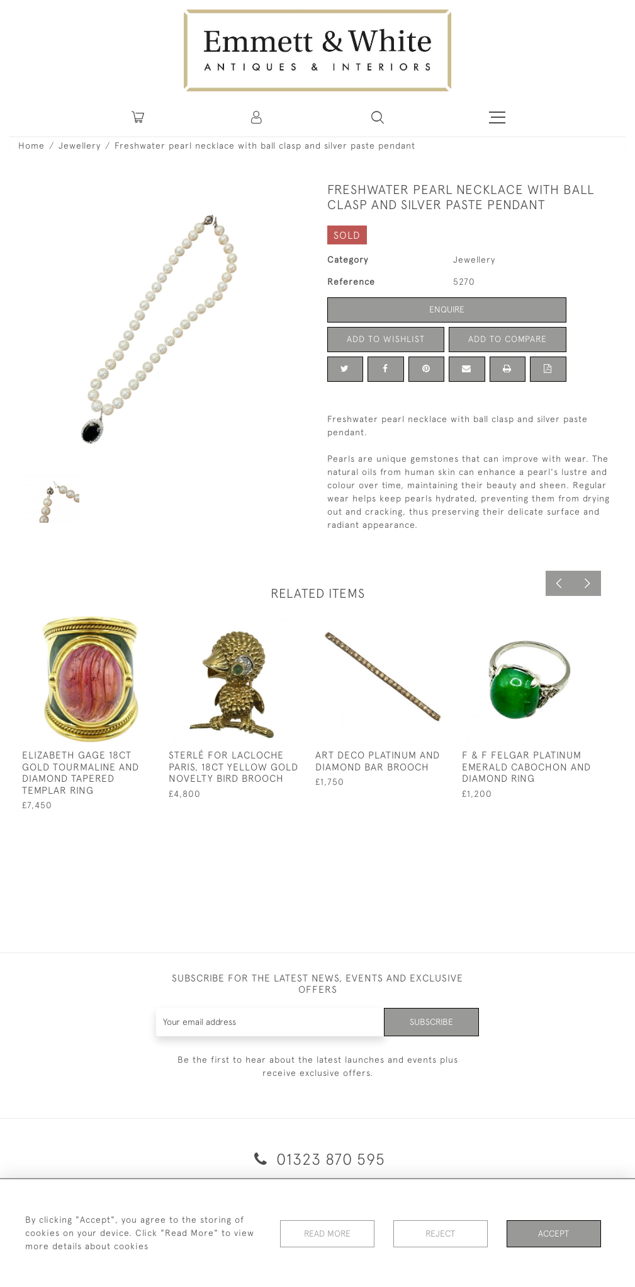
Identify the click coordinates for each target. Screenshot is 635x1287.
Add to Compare (507, 339)
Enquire (446, 309)
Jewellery (80, 145)
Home (31, 145)
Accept (553, 1233)
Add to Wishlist (386, 339)
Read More (327, 1233)
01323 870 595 (317, 1159)
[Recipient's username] (270, 1022)
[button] (377, 117)
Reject (440, 1233)
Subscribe (431, 1022)
